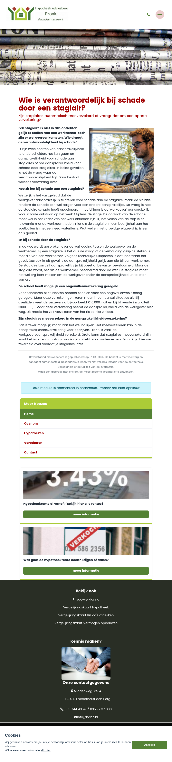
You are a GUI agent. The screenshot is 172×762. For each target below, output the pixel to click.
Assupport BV (45, 728)
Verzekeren (33, 442)
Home (29, 414)
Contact (30, 452)
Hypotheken (34, 433)
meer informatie (86, 514)
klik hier (46, 757)
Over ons (31, 423)
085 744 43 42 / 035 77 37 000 (86, 709)
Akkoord (149, 751)
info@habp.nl (86, 717)
